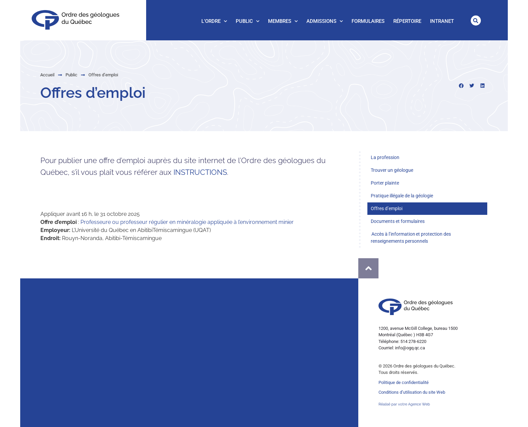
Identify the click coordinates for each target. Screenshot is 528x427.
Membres (283, 21)
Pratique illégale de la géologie (402, 195)
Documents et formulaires (398, 221)
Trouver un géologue (392, 170)
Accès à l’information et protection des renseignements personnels (411, 237)
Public (247, 21)
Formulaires (368, 21)
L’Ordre (214, 21)
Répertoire (407, 21)
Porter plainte (385, 183)
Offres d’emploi (386, 208)
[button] (476, 20)
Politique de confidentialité (403, 382)
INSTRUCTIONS (200, 172)
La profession (385, 157)
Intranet (442, 21)
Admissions (324, 21)
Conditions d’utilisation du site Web (411, 392)
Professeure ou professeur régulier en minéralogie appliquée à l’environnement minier (187, 222)
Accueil (30, 74)
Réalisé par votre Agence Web (404, 404)
